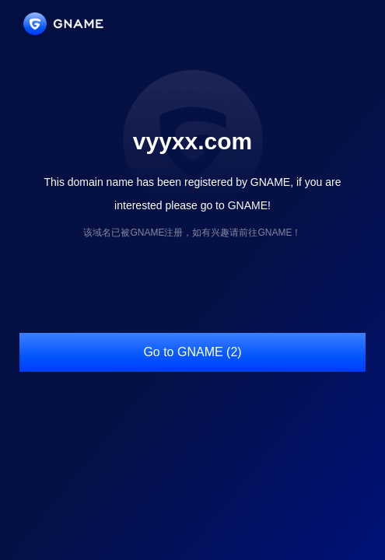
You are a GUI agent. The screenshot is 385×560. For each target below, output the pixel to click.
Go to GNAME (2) (192, 352)
